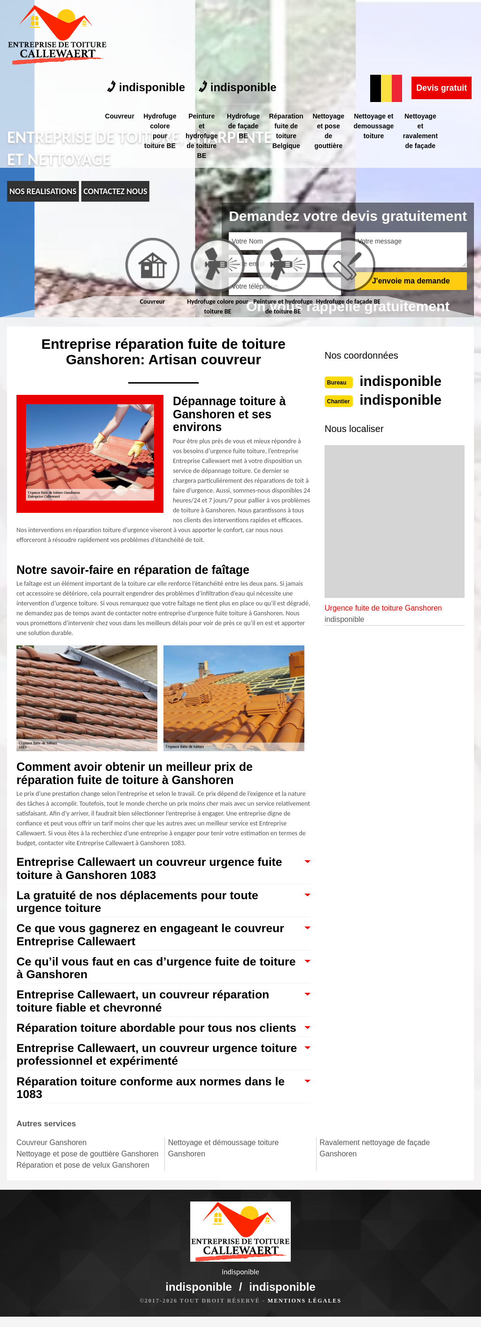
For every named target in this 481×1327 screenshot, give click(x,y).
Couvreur (119, 43)
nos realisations (43, 191)
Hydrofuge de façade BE (247, 53)
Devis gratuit (441, 15)
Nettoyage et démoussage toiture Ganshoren (223, 1162)
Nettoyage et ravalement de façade (428, 58)
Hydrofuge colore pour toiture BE (161, 58)
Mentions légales (304, 1311)
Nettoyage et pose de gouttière (334, 58)
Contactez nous (115, 191)
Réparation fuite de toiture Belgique (291, 58)
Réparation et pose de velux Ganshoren (82, 1180)
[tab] (152, 272)
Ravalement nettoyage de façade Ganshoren (374, 1162)
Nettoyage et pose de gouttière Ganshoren (87, 1168)
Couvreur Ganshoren (51, 1157)
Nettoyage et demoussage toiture (380, 53)
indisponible (147, 15)
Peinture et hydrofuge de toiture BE (204, 63)
